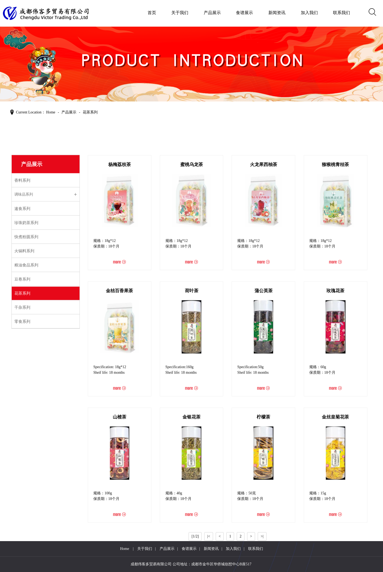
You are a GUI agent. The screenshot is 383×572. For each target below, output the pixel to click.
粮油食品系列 (26, 378)
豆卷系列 (22, 392)
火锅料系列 (24, 364)
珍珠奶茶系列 (26, 336)
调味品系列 (23, 308)
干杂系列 (22, 421)
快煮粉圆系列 (26, 350)
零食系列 (22, 435)
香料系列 (22, 294)
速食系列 (22, 322)
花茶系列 (22, 407)
